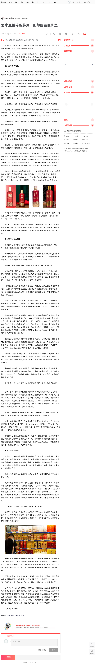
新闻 (10, 2)
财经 (21, 2)
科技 (33, 2)
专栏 (49, 2)
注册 (78, 2)
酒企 (12, 615)
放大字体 (54, 33)
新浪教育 (17, 18)
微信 (72, 33)
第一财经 (22, 34)
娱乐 (27, 2)
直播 (8, 615)
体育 (16, 2)
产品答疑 (66, 143)
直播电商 (18, 615)
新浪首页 (3, 2)
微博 (66, 33)
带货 (23, 615)
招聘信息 (75, 139)
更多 (56, 2)
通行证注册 (85, 139)
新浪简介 (66, 136)
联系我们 (66, 139)
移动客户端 (88, 2)
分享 (78, 33)
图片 (44, 2)
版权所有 (84, 151)
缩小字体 (47, 33)
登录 (39, 650)
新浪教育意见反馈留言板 (74, 131)
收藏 (60, 33)
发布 (53, 650)
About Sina (85, 136)
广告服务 (75, 136)
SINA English (86, 143)
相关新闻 (8, 657)
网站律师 (75, 143)
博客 (38, 2)
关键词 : (4, 615)
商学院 (24, 18)
